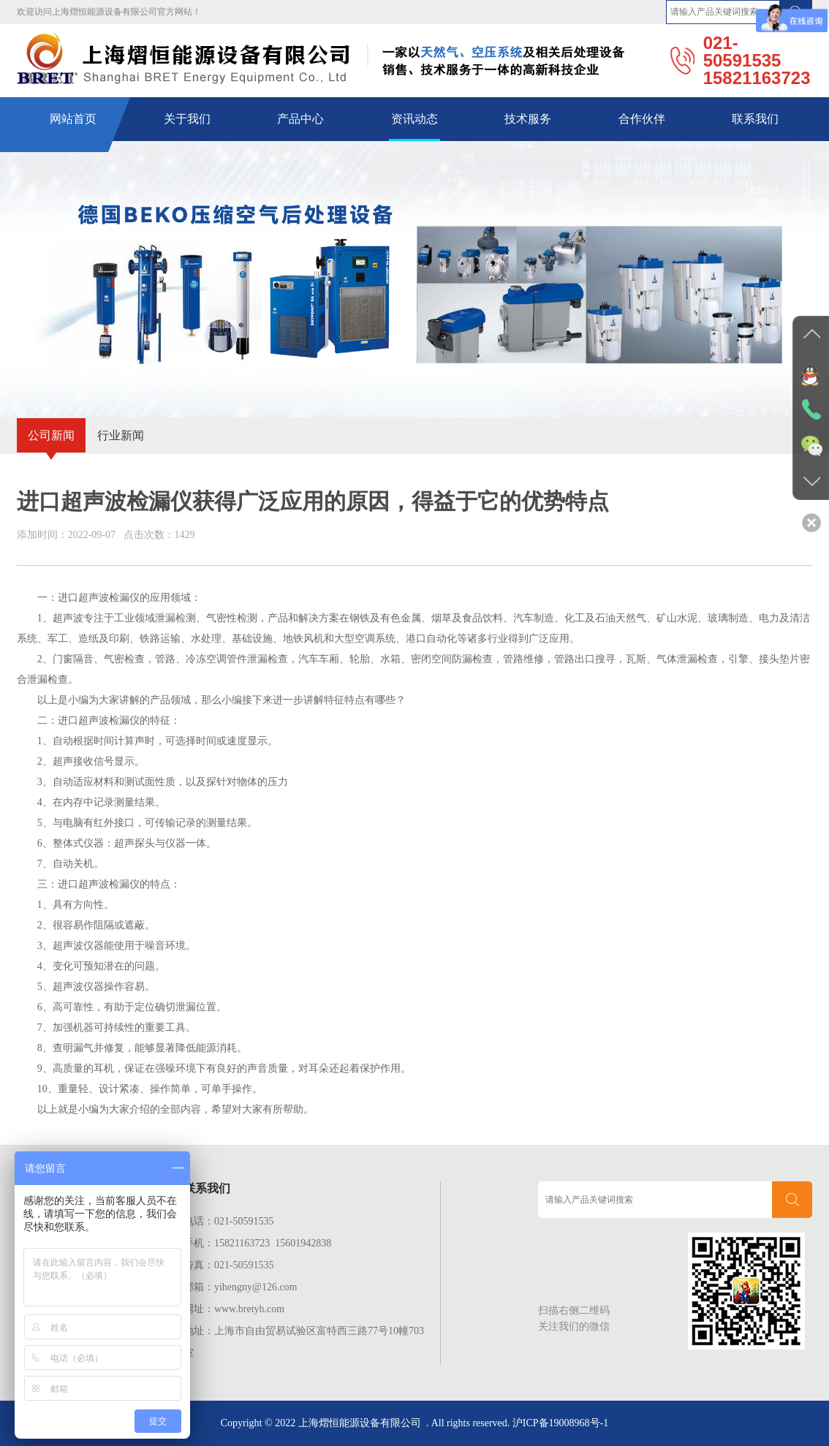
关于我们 (187, 119)
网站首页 (73, 119)
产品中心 (300, 119)
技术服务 (527, 119)
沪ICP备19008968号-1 (560, 1422)
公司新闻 (51, 435)
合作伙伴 (641, 119)
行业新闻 (120, 435)
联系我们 (755, 119)
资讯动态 (414, 119)
